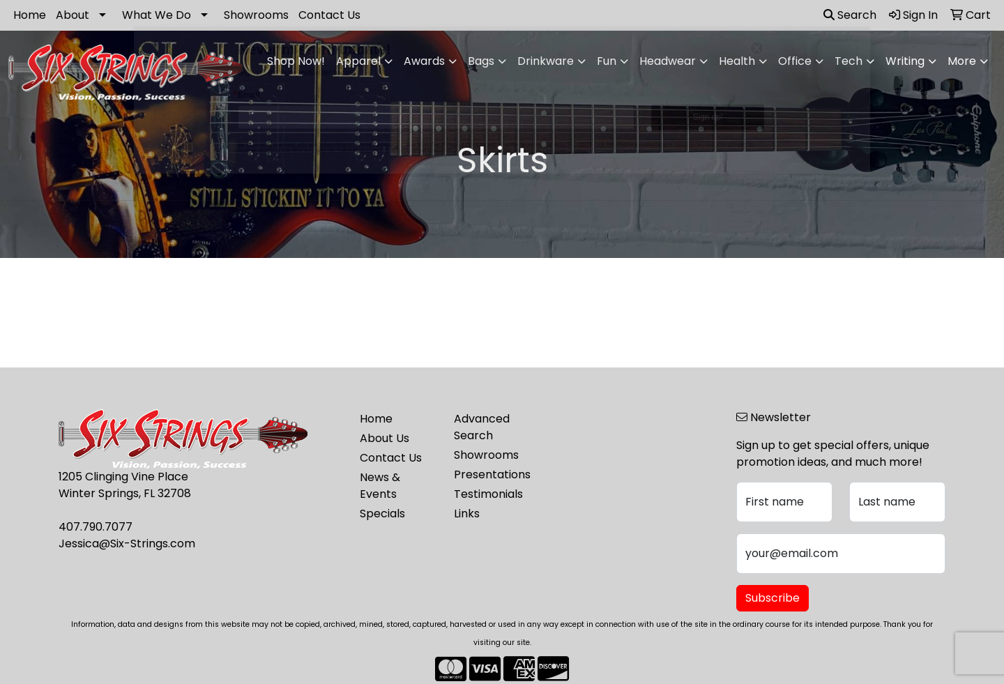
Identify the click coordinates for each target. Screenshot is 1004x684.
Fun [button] (606, 61)
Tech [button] (848, 61)
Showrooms (256, 15)
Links (467, 514)
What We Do (156, 15)
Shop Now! (296, 61)
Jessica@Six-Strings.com (127, 543)
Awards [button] (424, 61)
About (72, 15)
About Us (384, 438)
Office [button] (795, 61)
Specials (382, 514)
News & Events (380, 485)
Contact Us (329, 15)
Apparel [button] (358, 61)
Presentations (492, 474)
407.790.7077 (95, 527)
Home (29, 15)
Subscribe (772, 598)
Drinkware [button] (545, 61)
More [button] (962, 61)
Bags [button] (481, 61)
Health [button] (737, 61)
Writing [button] (905, 61)
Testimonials (488, 494)
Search (849, 15)
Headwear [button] (667, 61)
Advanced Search (482, 427)
